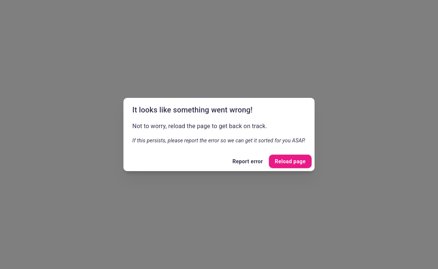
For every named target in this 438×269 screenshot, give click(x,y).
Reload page (290, 161)
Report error (247, 161)
